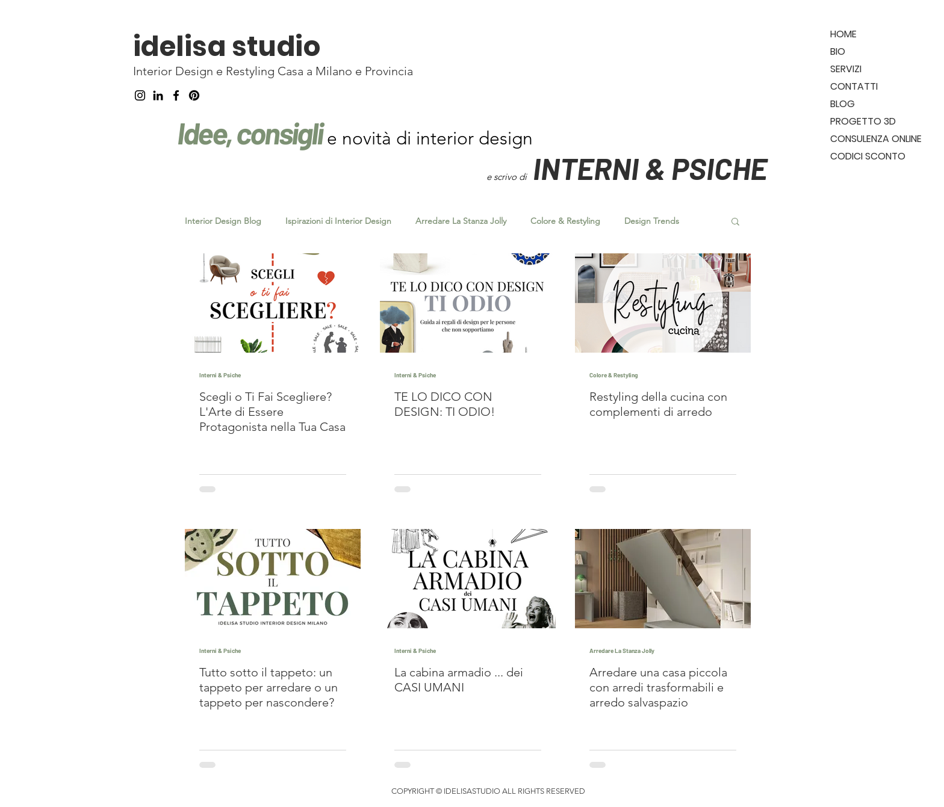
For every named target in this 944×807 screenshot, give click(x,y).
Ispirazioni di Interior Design (338, 221)
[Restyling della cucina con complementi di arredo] (663, 303)
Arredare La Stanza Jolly (460, 221)
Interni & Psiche (220, 375)
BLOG (842, 104)
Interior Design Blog (223, 221)
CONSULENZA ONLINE (876, 139)
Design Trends (651, 221)
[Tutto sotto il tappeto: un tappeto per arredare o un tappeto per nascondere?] (273, 578)
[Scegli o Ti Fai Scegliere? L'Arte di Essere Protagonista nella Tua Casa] (273, 303)
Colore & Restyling (565, 221)
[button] (735, 222)
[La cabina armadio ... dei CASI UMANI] (468, 578)
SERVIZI (846, 69)
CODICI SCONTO (867, 156)
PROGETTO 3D (863, 121)
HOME (843, 34)
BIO (837, 51)
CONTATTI (854, 86)
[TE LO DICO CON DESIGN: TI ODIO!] (468, 303)
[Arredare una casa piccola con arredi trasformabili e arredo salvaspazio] (663, 578)
